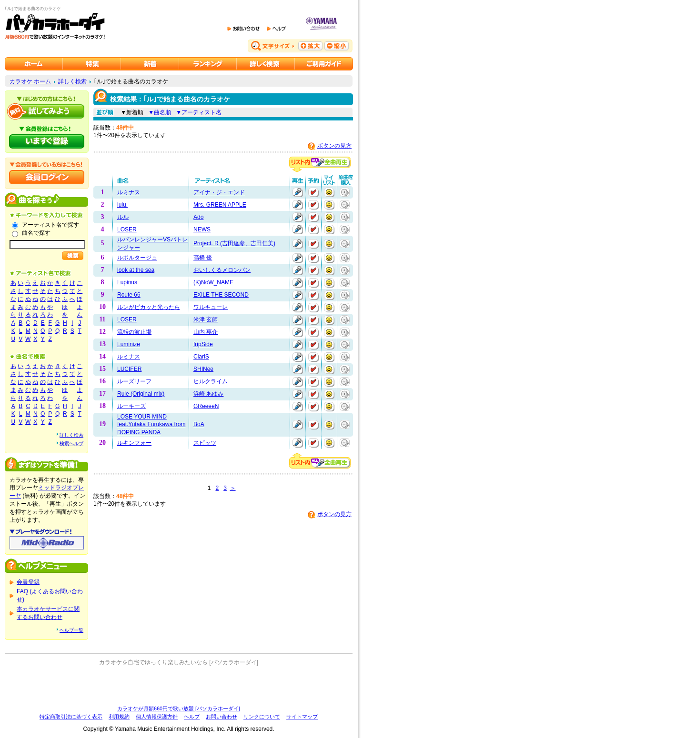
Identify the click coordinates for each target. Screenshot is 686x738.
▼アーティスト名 (199, 112)
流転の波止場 (134, 332)
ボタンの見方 (334, 145)
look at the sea (135, 270)
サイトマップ (302, 716)
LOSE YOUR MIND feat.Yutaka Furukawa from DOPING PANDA (151, 424)
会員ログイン (46, 177)
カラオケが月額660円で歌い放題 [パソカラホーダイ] (178, 708)
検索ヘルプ (71, 443)
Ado (198, 217)
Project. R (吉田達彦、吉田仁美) (234, 243)
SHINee (203, 369)
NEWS (202, 229)
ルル (123, 217)
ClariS (201, 356)
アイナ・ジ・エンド (219, 192)
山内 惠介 (205, 332)
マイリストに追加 (329, 192)
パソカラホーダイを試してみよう (46, 111)
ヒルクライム (210, 381)
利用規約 (119, 716)
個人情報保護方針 (157, 716)
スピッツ (204, 442)
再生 (298, 192)
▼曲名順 (159, 112)
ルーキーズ (131, 406)
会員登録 (28, 581)
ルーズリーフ (134, 381)
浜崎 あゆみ (208, 393)
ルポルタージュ (137, 257)
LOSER (127, 229)
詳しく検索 (72, 81)
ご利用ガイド (324, 63)
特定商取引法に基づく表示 (71, 716)
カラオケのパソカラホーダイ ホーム (34, 63)
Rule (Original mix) (140, 393)
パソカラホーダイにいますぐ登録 (46, 141)
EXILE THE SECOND (221, 294)
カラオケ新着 (150, 63)
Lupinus (127, 282)
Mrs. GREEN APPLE (219, 204)
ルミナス (128, 192)
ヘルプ (192, 716)
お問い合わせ (221, 716)
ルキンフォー (134, 442)
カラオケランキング (208, 63)
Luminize (128, 344)
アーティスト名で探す (50, 224)
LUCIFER (129, 369)
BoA (198, 424)
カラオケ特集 (92, 63)
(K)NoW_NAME (213, 282)
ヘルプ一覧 (71, 630)
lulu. (122, 204)
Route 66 (129, 294)
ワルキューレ (210, 307)
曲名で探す (36, 232)
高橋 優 (202, 257)
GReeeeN (206, 406)
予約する (313, 192)
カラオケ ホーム (30, 81)
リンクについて (261, 716)
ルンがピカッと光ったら (148, 307)
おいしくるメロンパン (222, 270)
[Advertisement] (178, 685)
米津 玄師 (205, 319)
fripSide (203, 344)
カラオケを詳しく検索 (266, 63)
